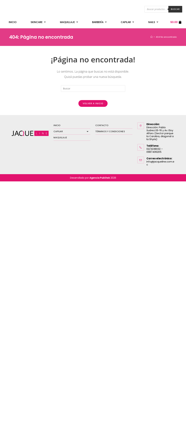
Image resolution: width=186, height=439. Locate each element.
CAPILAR (72, 131)
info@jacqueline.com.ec (160, 163)
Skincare (38, 21)
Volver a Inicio (93, 103)
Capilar (127, 21)
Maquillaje (69, 21)
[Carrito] (176, 21)
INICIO (12, 21)
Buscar (175, 9)
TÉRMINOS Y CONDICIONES (110, 131)
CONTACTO (101, 125)
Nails (153, 21)
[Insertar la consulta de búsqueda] (93, 87)
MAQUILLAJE (60, 137)
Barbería (99, 21)
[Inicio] (151, 35)
